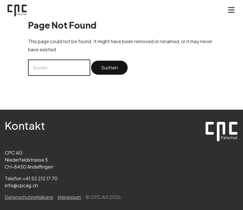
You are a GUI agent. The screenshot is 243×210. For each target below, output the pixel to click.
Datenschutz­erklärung (29, 197)
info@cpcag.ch (21, 185)
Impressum (69, 197)
